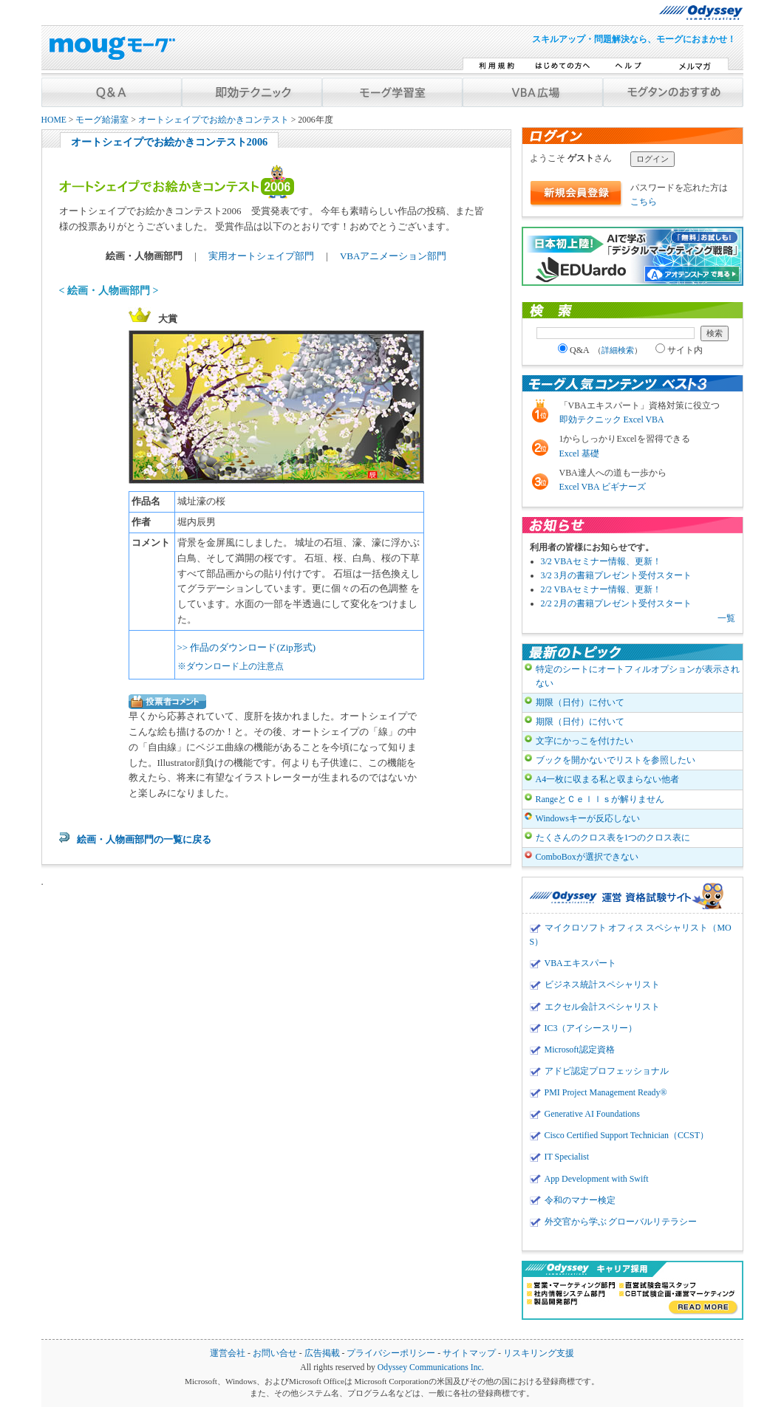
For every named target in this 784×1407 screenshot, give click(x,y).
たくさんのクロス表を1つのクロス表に (613, 837)
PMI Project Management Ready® (606, 1092)
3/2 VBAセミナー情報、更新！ (601, 561)
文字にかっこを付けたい (584, 741)
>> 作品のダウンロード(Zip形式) (246, 647)
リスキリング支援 (538, 1353)
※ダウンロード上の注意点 (230, 666)
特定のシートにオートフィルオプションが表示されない (638, 676)
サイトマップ (469, 1353)
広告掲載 (322, 1353)
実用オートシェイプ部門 (262, 255)
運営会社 (227, 1353)
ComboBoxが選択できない (587, 857)
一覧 (726, 618)
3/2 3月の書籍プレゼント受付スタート (616, 575)
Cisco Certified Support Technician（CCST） (627, 1135)
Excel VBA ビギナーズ (603, 487)
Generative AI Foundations (592, 1114)
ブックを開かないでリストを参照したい (615, 760)
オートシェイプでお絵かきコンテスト (213, 120)
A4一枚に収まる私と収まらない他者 (608, 779)
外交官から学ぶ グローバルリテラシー (621, 1221)
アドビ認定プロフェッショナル (607, 1071)
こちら (643, 201)
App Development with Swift (597, 1179)
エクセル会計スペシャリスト (602, 1007)
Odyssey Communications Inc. (431, 1367)
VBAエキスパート (580, 963)
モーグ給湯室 (102, 120)
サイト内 (679, 350)
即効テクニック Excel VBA (611, 419)
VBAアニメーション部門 (393, 255)
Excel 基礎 (579, 453)
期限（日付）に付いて (580, 702)
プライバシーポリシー (391, 1353)
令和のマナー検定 (580, 1200)
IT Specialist (567, 1156)
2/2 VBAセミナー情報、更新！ (601, 589)
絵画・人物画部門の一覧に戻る (144, 839)
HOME (54, 120)
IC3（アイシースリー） (591, 1028)
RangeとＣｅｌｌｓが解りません (600, 799)
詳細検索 (617, 350)
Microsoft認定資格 (580, 1049)
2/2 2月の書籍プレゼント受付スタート (616, 603)
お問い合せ (275, 1353)
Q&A (600, 350)
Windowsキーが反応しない (588, 818)
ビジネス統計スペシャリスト (602, 984)
